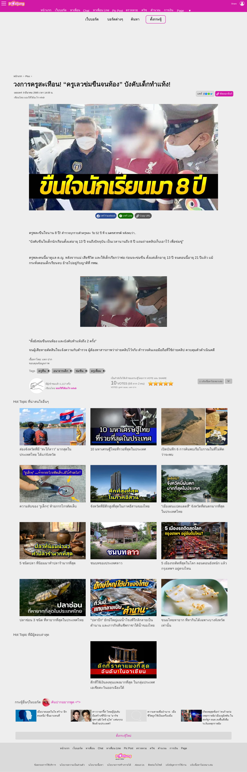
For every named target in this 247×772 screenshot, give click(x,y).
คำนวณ (155, 10)
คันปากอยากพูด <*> (61, 702)
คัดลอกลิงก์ (224, 94)
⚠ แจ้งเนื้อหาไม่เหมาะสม (210, 381)
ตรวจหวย (132, 10)
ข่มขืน (79, 371)
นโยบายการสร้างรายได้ (119, 765)
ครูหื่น (42, 371)
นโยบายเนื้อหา (95, 765)
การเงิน (168, 10)
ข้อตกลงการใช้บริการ (45, 765)
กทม (94, 263)
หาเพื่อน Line (101, 10)
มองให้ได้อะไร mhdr (34, 97)
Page (180, 10)
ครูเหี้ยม (96, 371)
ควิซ (144, 10)
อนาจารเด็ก (60, 371)
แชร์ (205, 94)
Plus (27, 76)
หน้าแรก (46, 10)
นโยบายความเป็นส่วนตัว (72, 765)
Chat (86, 10)
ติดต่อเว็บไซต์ (155, 765)
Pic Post (117, 10)
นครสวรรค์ (115, 233)
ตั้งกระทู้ (155, 19)
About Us (139, 765)
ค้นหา (135, 19)
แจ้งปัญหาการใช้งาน (176, 765)
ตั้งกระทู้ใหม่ (123, 735)
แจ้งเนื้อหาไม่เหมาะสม (201, 765)
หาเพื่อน (75, 10)
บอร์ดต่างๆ (115, 19)
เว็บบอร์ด (60, 10)
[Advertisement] (123, 50)
